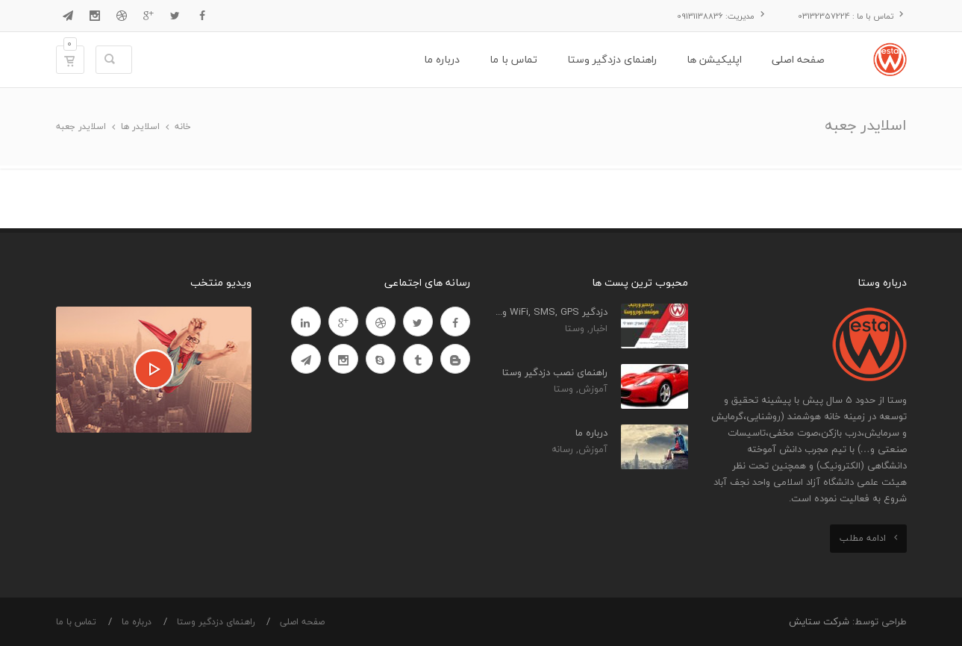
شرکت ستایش (819, 621)
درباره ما (137, 622)
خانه (183, 126)
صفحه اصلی (302, 622)
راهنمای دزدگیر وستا (215, 622)
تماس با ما (76, 622)
